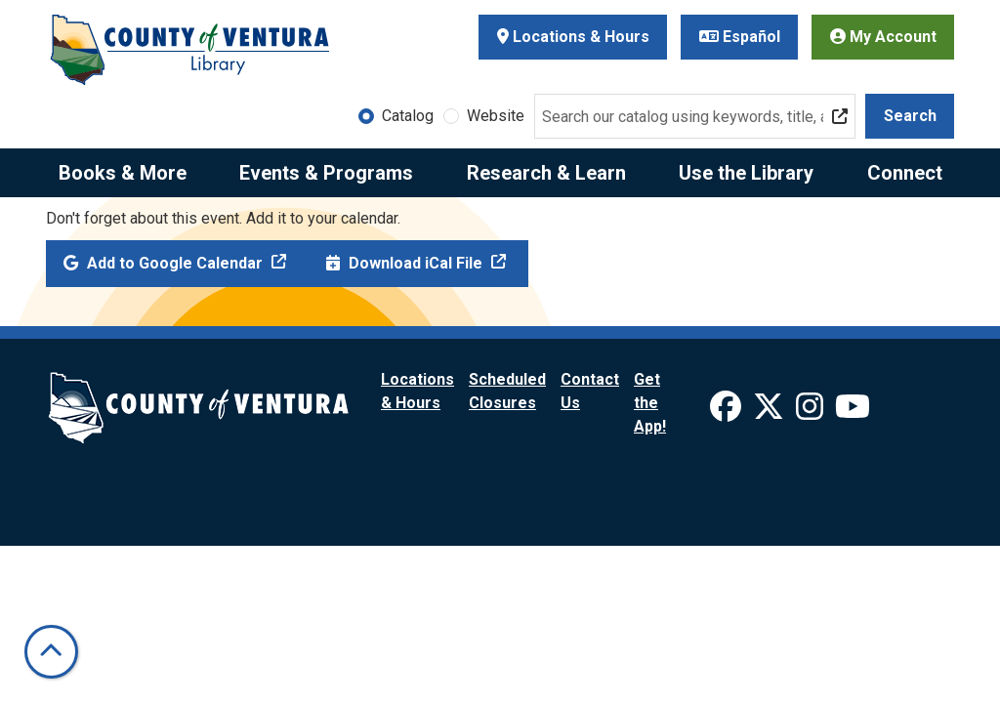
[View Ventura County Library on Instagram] (811, 412)
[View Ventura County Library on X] (770, 412)
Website (495, 115)
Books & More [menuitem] (123, 173)
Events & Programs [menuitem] (326, 173)
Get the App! (650, 402)
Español (739, 36)
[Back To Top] (51, 652)
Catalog (408, 115)
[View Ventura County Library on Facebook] (727, 412)
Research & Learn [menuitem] (546, 173)
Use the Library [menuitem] (746, 173)
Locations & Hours (573, 36)
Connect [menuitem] (904, 173)
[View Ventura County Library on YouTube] (852, 412)
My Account (883, 36)
